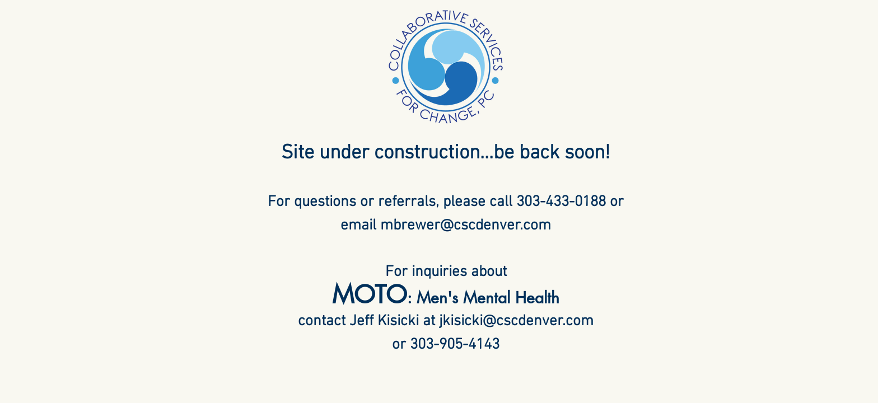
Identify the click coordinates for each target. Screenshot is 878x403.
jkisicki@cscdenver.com (516, 321)
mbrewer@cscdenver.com (465, 226)
